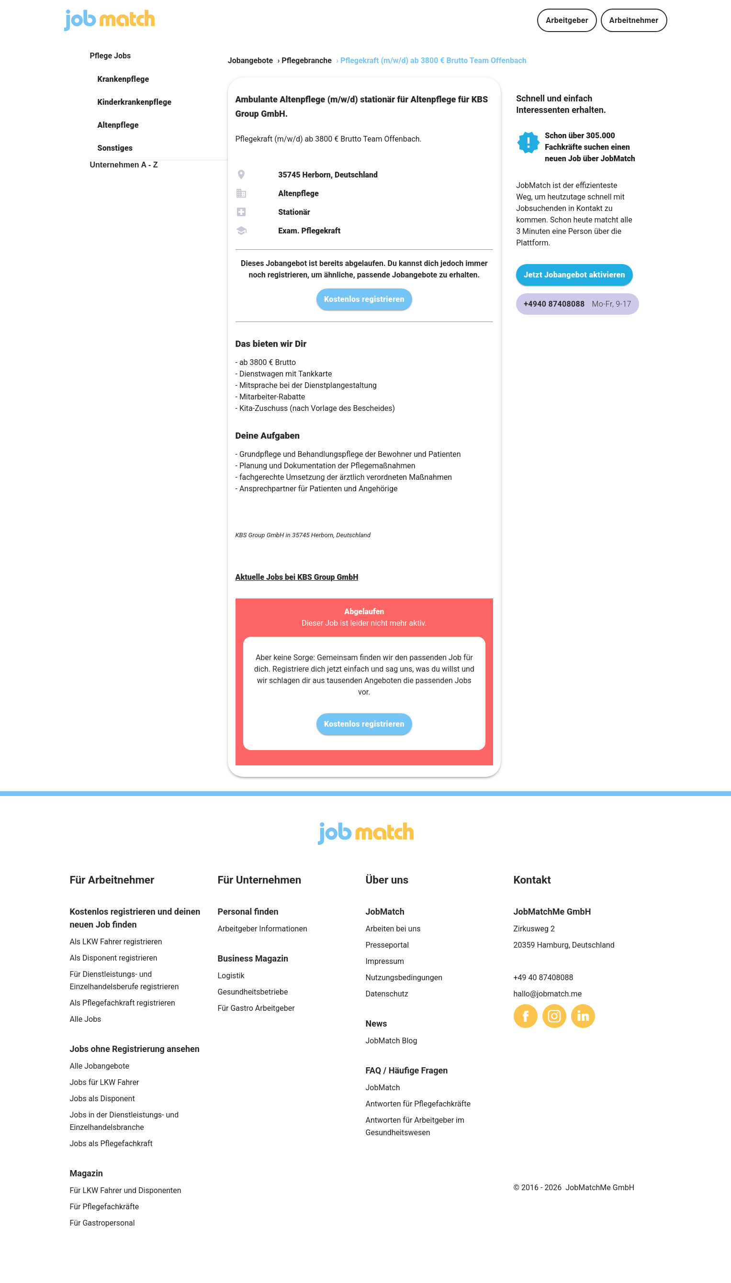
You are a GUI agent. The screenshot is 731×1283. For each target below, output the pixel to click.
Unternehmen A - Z (124, 165)
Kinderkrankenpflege (135, 102)
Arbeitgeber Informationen (262, 928)
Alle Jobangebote (99, 1066)
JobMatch (383, 1087)
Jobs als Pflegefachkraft (111, 1143)
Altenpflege (118, 125)
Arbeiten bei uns (393, 928)
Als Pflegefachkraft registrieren (122, 1002)
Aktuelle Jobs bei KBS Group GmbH (297, 577)
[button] (159, 79)
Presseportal (387, 945)
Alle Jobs (85, 1019)
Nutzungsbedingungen (404, 977)
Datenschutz (387, 993)
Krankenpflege (123, 79)
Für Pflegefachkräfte (104, 1206)
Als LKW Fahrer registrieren (116, 941)
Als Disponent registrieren (113, 957)
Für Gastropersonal (102, 1223)
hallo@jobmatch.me (548, 993)
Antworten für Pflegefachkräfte (418, 1103)
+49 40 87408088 (544, 977)
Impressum (385, 961)
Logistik (231, 975)
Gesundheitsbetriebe (253, 991)
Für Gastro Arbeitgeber (256, 1008)
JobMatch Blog (391, 1040)
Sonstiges (115, 148)
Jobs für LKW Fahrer (104, 1082)
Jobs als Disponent (102, 1098)
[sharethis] (526, 1016)
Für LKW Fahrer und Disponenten (125, 1190)
